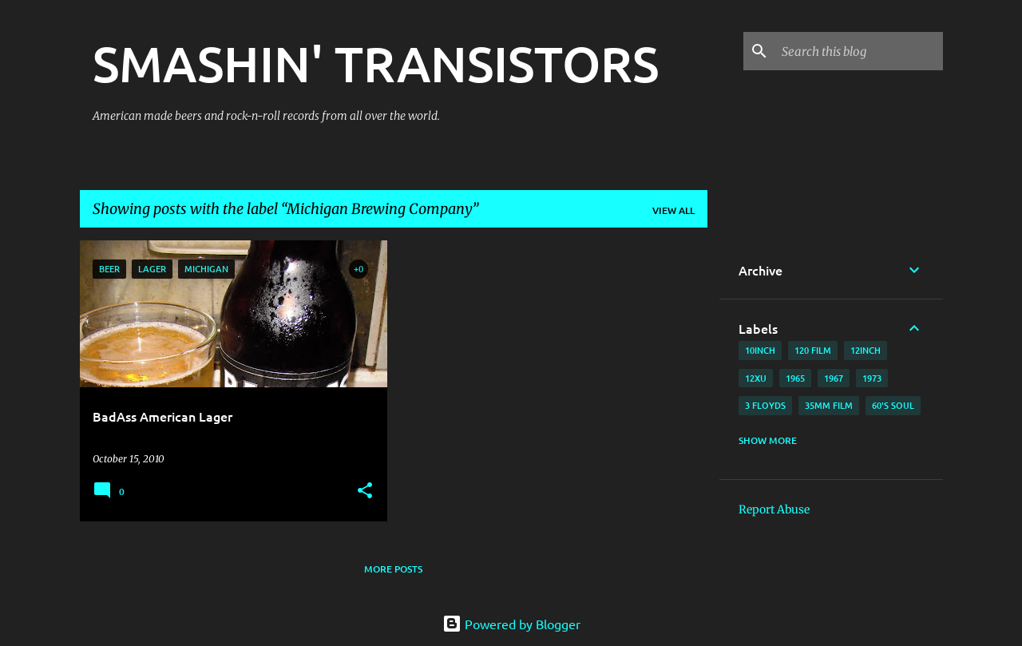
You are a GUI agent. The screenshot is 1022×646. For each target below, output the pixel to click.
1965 (795, 378)
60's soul (893, 405)
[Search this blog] (859, 51)
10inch (760, 350)
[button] (364, 491)
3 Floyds (765, 405)
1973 (871, 378)
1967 (833, 378)
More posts (393, 569)
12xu (755, 378)
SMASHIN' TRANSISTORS (376, 63)
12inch (865, 350)
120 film (812, 350)
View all (673, 210)
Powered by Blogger (511, 624)
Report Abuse (774, 509)
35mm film (829, 405)
